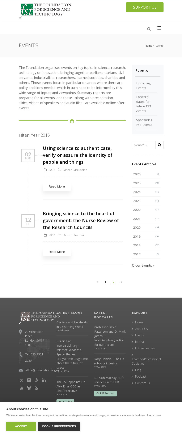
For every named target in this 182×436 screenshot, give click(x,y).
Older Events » (143, 265)
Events (141, 70)
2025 (146, 183)
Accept (21, 426)
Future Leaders (145, 348)
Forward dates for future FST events (143, 104)
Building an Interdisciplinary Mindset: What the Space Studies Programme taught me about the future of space (72, 354)
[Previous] (97, 282)
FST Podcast (105, 393)
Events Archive (144, 164)
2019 (146, 236)
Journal (139, 342)
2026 (146, 174)
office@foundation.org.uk (42, 370)
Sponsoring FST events (144, 122)
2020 (146, 227)
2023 (146, 201)
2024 (146, 192)
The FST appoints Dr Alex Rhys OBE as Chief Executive (70, 386)
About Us (141, 329)
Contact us (142, 383)
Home (148, 46)
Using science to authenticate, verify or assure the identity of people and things (77, 155)
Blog (138, 370)
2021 (146, 218)
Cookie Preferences (59, 426)
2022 (146, 209)
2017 (146, 254)
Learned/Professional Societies (146, 361)
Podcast (140, 376)
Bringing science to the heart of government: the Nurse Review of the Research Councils (81, 220)
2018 (146, 245)
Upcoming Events (143, 85)
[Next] (121, 282)
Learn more (154, 415)
